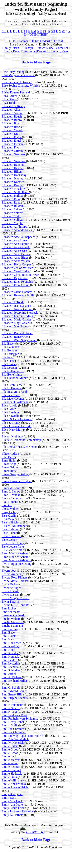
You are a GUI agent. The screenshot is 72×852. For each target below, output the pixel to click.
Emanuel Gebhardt (13, 615)
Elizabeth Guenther (14, 161)
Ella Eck (7, 357)
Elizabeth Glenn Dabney (17, 292)
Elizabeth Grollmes (14, 154)
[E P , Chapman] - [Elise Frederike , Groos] (36, 41)
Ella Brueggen (11, 353)
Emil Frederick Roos (14, 715)
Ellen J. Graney (11, 422)
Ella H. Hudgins (12, 388)
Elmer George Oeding (15, 474)
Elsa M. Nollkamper (14, 525)
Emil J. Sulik (10, 725)
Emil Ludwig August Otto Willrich (23, 735)
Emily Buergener (12, 794)
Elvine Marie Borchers (16, 581)
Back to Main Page (36, 62)
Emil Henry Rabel (13, 722)
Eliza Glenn (9, 99)
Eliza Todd (8, 102)
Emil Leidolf (10, 660)
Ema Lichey (9, 608)
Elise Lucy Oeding (13, 71)
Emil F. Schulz (11, 708)
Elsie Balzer (9, 532)
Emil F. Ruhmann (13, 704)
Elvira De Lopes (12, 584)
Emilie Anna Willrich (15, 787)
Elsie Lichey (9, 539)
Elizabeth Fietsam (13, 144)
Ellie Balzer (9, 457)
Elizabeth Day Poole (15, 278)
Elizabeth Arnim (12, 113)
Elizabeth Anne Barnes (16, 254)
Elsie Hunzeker (11, 536)
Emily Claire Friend (14, 808)
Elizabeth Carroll (12, 130)
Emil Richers (10, 667)
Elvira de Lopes (11, 587)
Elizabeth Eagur (12, 137)
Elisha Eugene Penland (16, 92)
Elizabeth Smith (11, 216)
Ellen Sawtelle (11, 415)
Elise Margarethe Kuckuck (18, 75)
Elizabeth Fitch (11, 147)
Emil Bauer (9, 632)
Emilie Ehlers (10, 746)
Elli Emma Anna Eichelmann (20, 446)
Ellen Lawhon (11, 412)
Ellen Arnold (10, 405)
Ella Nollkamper (12, 371)
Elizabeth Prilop (12, 199)
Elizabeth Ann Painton (16, 243)
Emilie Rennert (11, 766)
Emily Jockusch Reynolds (18, 811)
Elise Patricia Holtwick (16, 82)
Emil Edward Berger (14, 691)
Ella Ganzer (9, 360)
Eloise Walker (11, 508)
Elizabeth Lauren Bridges (18, 316)
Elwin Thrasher (11, 601)
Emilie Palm (10, 763)
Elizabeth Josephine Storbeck (20, 312)
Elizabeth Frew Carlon (16, 285)
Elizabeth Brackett (13, 126)
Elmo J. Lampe (11, 491)
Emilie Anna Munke (14, 783)
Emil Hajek (9, 636)
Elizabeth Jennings (13, 178)
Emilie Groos (10, 749)
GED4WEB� (35, 832)
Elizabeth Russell (12, 206)
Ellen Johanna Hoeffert (16, 426)
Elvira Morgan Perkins (15, 598)
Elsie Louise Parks (13, 546)
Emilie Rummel (11, 770)
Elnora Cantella (12, 498)
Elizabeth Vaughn (12, 223)
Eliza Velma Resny (13, 106)
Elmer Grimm (10, 467)
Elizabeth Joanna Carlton (17, 309)
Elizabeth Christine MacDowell (21, 274)
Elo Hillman (9, 501)
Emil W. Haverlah (13, 742)
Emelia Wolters (11, 618)
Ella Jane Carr (11, 395)
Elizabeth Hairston (13, 164)
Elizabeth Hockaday (14, 175)
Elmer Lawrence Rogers (17, 481)
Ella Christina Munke (15, 378)
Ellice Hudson (11, 453)
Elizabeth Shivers (12, 212)
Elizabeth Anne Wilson (16, 261)
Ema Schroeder (11, 611)
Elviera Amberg (12, 574)
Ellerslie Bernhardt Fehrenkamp (22, 439)
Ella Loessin (10, 367)
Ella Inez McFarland (14, 391)
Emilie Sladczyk (12, 773)
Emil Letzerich (11, 663)
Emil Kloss (8, 649)
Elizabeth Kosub (12, 185)
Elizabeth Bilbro (12, 120)
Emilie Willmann (12, 780)
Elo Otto (7, 505)
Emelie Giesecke (12, 622)
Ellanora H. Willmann (15, 402)
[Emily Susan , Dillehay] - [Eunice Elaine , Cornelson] (36, 47)
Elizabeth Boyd (11, 123)
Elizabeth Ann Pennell (16, 247)
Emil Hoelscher (12, 642)
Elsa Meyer (9, 519)
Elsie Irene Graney (13, 543)
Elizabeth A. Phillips (15, 226)
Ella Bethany (9, 350)
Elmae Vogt (9, 464)
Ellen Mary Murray (14, 429)
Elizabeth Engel (12, 140)
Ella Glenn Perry (12, 384)
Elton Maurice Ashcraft (16, 553)
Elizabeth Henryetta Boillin (19, 295)
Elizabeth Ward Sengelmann (19, 340)
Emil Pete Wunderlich (15, 739)
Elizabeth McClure (14, 188)
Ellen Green (9, 409)
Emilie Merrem (11, 759)
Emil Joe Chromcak (14, 728)
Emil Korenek (11, 656)
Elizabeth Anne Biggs (15, 257)
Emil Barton (9, 629)
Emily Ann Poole (12, 804)
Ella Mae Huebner (13, 398)
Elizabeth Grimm (13, 151)
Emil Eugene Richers (15, 697)
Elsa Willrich (10, 522)
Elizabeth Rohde (12, 202)
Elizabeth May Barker (15, 323)
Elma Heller (9, 460)
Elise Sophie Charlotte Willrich (21, 85)
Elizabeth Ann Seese (15, 250)
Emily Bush (9, 797)
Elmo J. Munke (11, 495)
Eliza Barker (10, 95)
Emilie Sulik (10, 777)
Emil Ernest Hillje (13, 694)
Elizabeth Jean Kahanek (17, 305)
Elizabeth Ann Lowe (14, 240)
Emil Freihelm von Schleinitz (20, 718)
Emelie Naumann (12, 625)
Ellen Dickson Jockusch (17, 419)
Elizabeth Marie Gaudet (17, 319)
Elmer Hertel (9, 470)
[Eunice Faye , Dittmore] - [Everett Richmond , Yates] (36, 51)
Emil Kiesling (10, 646)
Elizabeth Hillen (12, 171)
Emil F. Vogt (10, 711)
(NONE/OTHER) (37, 34)
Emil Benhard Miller (15, 680)
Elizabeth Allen (11, 109)
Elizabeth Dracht (12, 133)
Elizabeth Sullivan (13, 219)
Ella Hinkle (9, 364)
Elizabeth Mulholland (15, 192)
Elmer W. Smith (12, 488)
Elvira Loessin (10, 591)
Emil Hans (8, 639)
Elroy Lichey (10, 512)
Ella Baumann (10, 347)
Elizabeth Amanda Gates (17, 230)
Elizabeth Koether (13, 181)
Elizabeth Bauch (12, 116)
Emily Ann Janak (12, 801)
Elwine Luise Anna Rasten (18, 605)
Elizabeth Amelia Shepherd (19, 237)
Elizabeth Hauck (12, 168)
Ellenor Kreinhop (13, 436)
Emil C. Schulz (11, 687)
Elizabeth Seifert (12, 209)
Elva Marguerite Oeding (17, 563)
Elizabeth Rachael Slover (17, 333)
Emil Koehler (10, 653)
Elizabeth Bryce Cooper (17, 264)
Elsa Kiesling (10, 515)
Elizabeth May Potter (15, 326)
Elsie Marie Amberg (14, 550)
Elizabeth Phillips (13, 195)
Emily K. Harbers (13, 814)
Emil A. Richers (12, 677)
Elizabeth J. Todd (13, 302)
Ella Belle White (12, 374)
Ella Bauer (8, 343)
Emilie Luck (9, 756)
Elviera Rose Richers (15, 577)
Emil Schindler (11, 670)
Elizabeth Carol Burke (16, 271)
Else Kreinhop (11, 529)
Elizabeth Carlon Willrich (18, 267)
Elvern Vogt (9, 570)
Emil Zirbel (9, 673)
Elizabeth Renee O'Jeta (16, 336)
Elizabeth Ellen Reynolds (18, 281)
